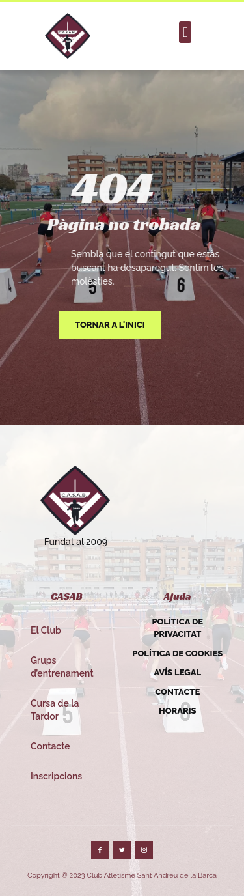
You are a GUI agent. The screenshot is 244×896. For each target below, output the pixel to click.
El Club (46, 630)
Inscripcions (56, 776)
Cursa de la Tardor (55, 709)
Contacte (50, 746)
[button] (185, 32)
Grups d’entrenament (62, 667)
